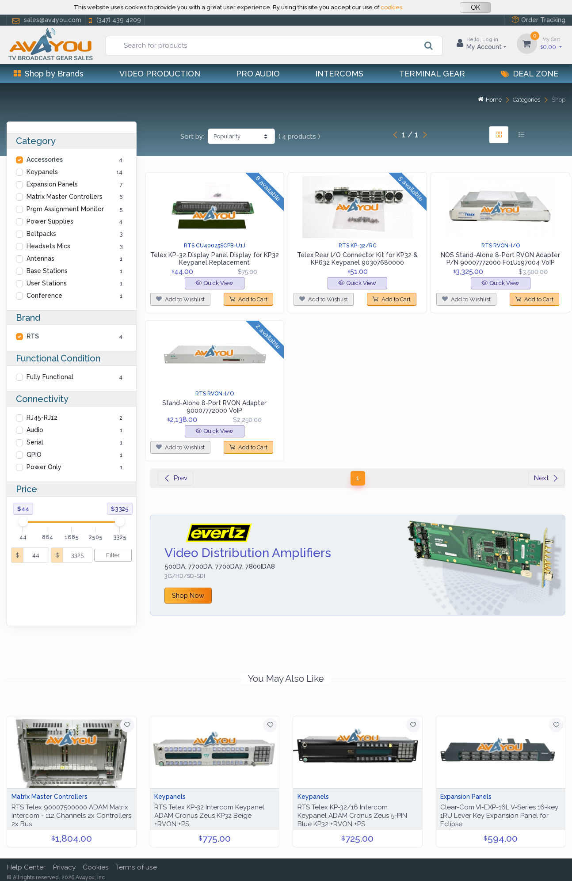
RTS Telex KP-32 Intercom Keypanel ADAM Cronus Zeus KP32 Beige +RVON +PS (209, 812)
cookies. (392, 7)
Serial (35, 442)
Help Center (26, 863)
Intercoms (339, 73)
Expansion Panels (52, 184)
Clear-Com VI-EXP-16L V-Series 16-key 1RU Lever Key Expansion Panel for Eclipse (499, 812)
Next (546, 478)
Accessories (45, 159)
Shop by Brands (49, 73)
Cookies (96, 863)
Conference (44, 295)
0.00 (551, 43)
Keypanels (42, 171)
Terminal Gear (432, 73)
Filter (113, 555)
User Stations (47, 283)
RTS (33, 336)
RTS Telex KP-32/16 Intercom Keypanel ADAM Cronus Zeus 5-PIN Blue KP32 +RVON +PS (352, 812)
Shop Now (188, 595)
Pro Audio (258, 73)
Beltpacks (41, 233)
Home (490, 99)
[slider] (23, 521)
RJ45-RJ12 (42, 417)
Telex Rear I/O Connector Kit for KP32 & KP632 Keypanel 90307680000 (357, 258)
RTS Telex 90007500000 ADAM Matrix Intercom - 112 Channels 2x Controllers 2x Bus (71, 812)
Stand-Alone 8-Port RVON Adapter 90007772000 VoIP (214, 406)
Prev (175, 478)
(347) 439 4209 (114, 20)
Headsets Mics (48, 246)
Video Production (159, 73)
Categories (526, 99)
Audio (35, 429)
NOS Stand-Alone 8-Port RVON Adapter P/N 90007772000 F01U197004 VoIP (500, 258)
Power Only (44, 467)
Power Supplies (50, 221)
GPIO (34, 454)
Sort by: (192, 137)
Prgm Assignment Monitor (65, 209)
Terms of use (136, 863)
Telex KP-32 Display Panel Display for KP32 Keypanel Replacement (214, 258)
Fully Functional (50, 376)
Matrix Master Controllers (65, 196)
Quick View (214, 283)
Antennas (40, 258)
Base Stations (47, 270)
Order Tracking (538, 19)
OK (475, 7)
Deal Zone (529, 73)
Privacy (64, 863)
